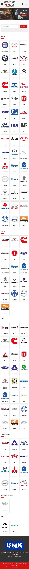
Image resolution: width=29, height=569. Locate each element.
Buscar (23, 26)
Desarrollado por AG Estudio (14, 567)
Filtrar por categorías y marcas (19, 29)
